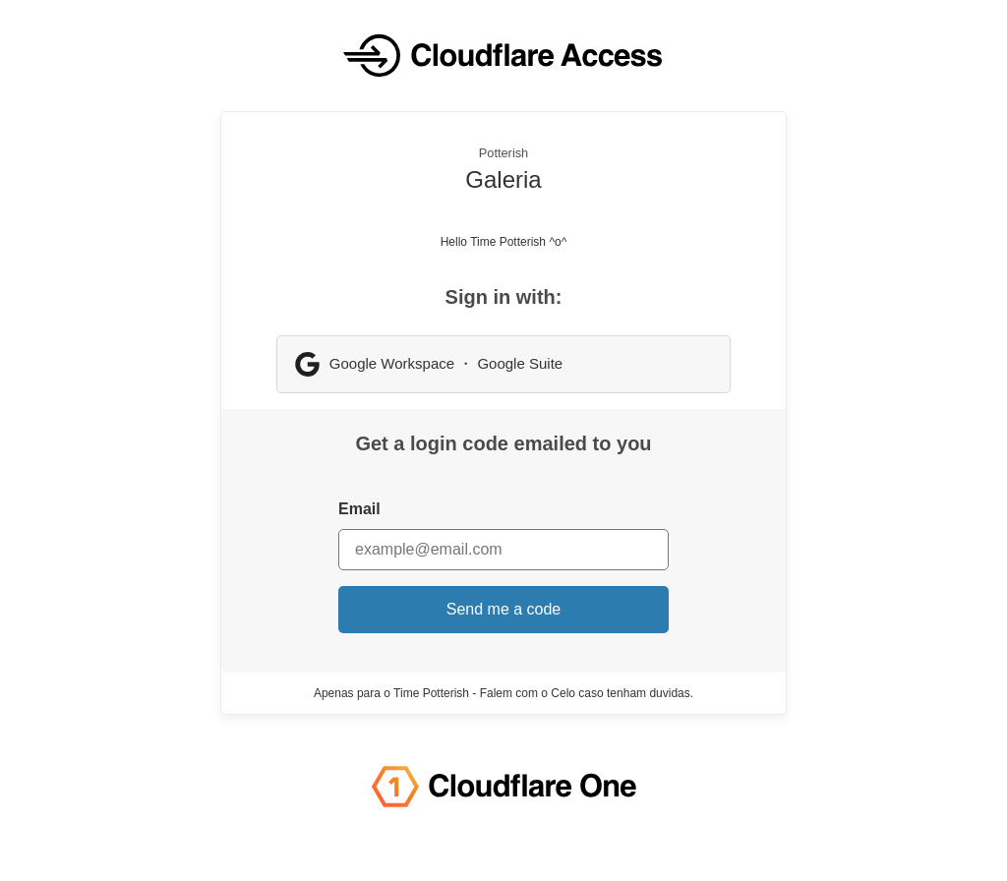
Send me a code (504, 609)
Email (359, 508)
